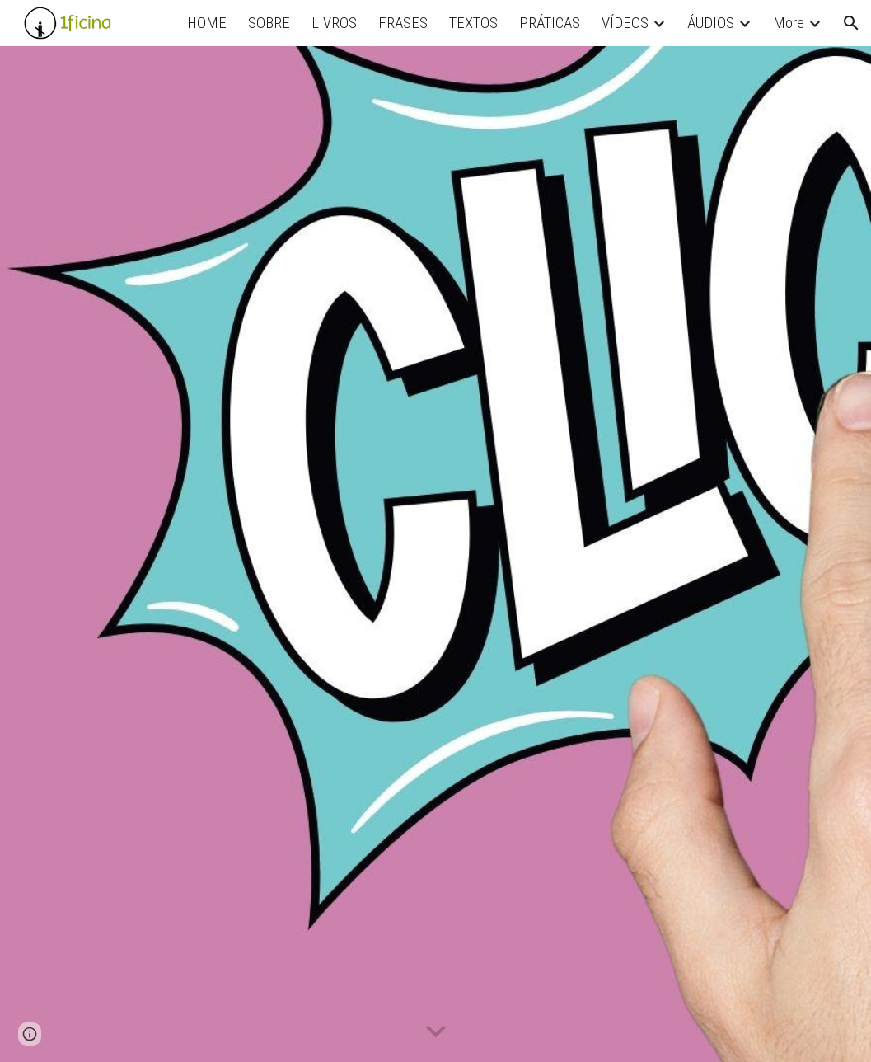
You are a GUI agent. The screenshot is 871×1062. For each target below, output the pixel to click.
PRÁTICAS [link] (549, 23)
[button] (851, 23)
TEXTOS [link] (473, 23)
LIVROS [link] (334, 23)
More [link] (788, 23)
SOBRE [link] (269, 23)
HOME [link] (207, 23)
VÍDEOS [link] (625, 23)
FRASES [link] (403, 23)
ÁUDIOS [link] (710, 23)
